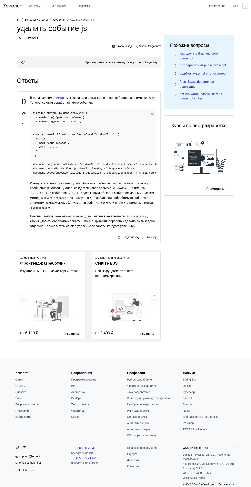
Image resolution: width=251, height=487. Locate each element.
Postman (188, 423)
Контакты (133, 466)
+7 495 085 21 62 (83, 458)
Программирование (83, 379)
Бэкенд (75, 416)
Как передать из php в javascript (203, 65)
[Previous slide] (23, 296)
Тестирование (80, 404)
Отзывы (20, 385)
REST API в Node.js (195, 429)
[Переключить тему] (245, 6)
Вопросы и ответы (36, 19)
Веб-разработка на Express (200, 416)
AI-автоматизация (138, 429)
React (186, 410)
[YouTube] (24, 448)
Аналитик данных (138, 423)
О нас (19, 379)
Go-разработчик (137, 416)
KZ (33, 470)
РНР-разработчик (138, 410)
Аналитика (78, 392)
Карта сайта (23, 416)
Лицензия (133, 460)
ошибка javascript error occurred (203, 73)
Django (187, 404)
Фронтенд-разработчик (141, 385)
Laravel (187, 398)
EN (25, 470)
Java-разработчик (138, 392)
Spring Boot (190, 379)
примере (59, 97)
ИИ (73, 385)
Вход (235, 5)
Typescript (189, 392)
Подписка (84, 5)
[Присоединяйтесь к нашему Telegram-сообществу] (89, 62)
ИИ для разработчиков (141, 435)
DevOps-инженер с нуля (142, 404)
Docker (187, 385)
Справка (20, 392)
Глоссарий (22, 410)
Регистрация (217, 5)
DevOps (76, 398)
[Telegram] (17, 448)
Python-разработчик (139, 379)
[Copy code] (152, 113)
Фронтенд (77, 410)
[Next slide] (154, 296)
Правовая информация (142, 447)
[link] (89, 62)
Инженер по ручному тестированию (149, 398)
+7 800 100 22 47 (83, 448)
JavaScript (59, 19)
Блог (18, 398)
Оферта (132, 454)
